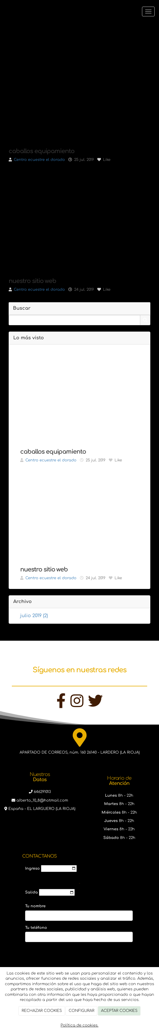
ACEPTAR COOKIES (119, 1011)
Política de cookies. (79, 1025)
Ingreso (32, 869)
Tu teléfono (36, 928)
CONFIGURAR (81, 1011)
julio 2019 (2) (34, 615)
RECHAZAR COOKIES (42, 1011)
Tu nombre (35, 906)
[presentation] (69, 960)
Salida (31, 892)
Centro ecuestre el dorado (39, 160)
